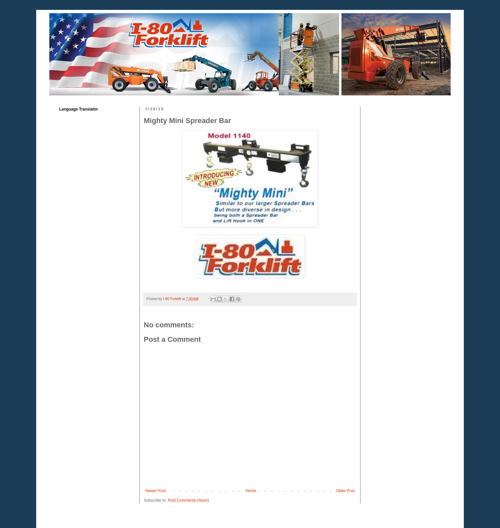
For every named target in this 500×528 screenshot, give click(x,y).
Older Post (345, 491)
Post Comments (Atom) (188, 500)
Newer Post (155, 491)
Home (251, 491)
